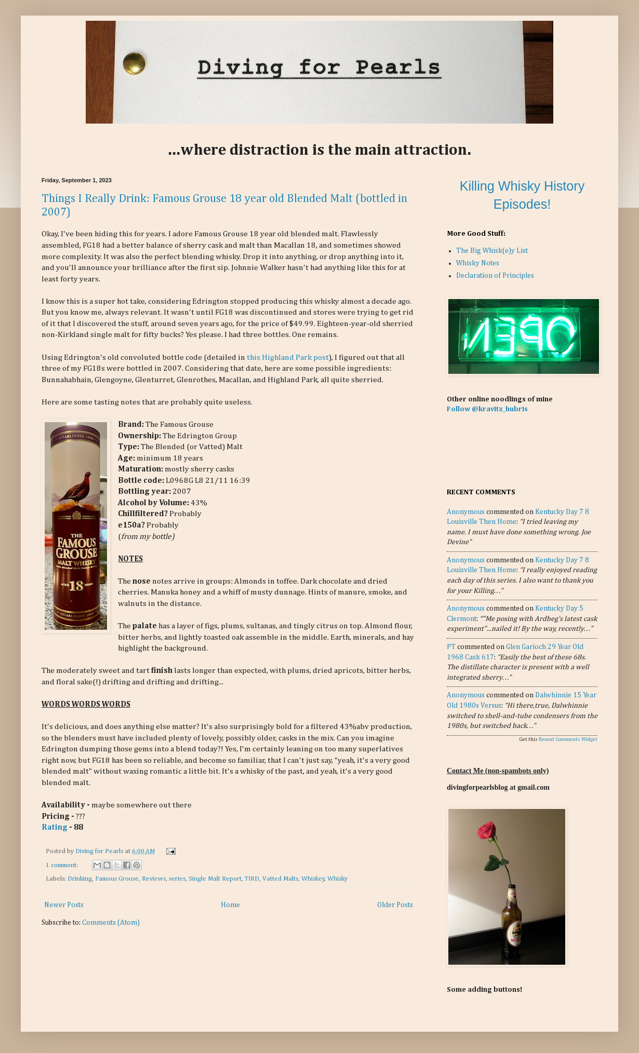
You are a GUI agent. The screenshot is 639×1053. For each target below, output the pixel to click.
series (177, 878)
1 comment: (62, 865)
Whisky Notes (477, 263)
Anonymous (466, 512)
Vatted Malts (280, 878)
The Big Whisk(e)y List (492, 250)
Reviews (154, 878)
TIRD (252, 878)
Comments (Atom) (111, 922)
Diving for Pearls (100, 851)
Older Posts (395, 905)
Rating (55, 827)
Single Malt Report (215, 878)
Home (230, 905)
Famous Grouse (117, 878)
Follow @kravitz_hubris (487, 409)
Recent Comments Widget (568, 739)
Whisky (337, 878)
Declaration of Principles (495, 275)
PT (451, 647)
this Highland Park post (288, 357)
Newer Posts (64, 905)
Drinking (80, 878)
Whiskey (313, 878)
